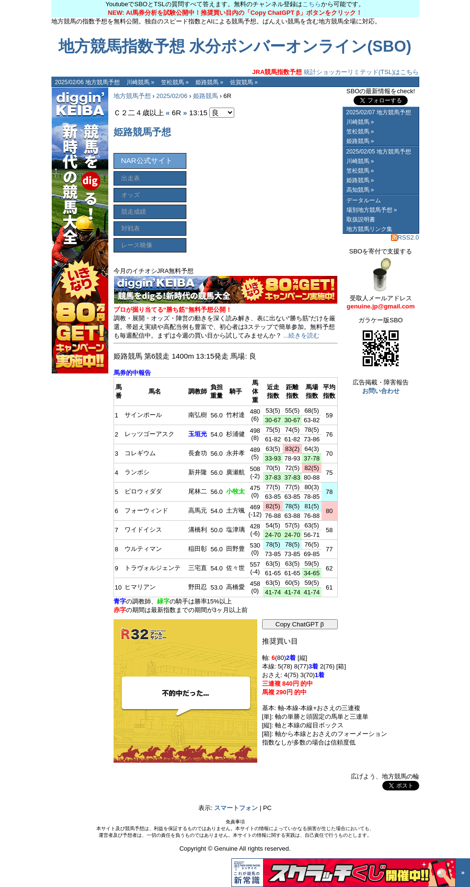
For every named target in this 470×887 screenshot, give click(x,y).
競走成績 (133, 211)
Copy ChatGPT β (299, 624)
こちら (311, 4)
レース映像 (136, 245)
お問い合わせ (381, 390)
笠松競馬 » (175, 82)
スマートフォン (236, 807)
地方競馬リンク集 (369, 229)
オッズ (130, 194)
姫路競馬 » (209, 82)
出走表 (130, 178)
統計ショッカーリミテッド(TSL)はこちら (335, 72)
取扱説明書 (360, 219)
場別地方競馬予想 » (371, 210)
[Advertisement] (266, 190)
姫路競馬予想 (142, 132)
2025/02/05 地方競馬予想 (378, 151)
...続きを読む (301, 335)
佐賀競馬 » (244, 82)
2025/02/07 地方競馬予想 (378, 112)
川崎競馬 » (140, 82)
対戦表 (130, 228)
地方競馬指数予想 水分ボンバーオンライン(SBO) (234, 46)
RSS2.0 (405, 237)
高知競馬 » (360, 189)
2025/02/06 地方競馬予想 (87, 82)
